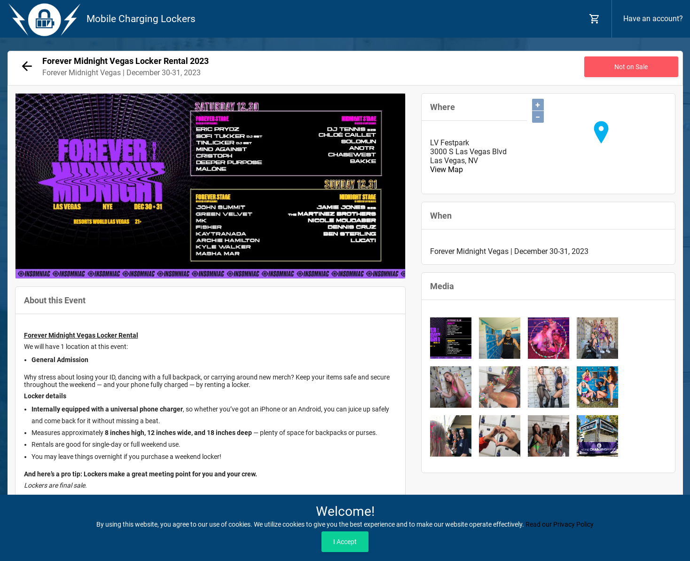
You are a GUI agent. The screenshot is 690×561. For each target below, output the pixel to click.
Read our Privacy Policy (559, 524)
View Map (446, 169)
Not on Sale (631, 67)
